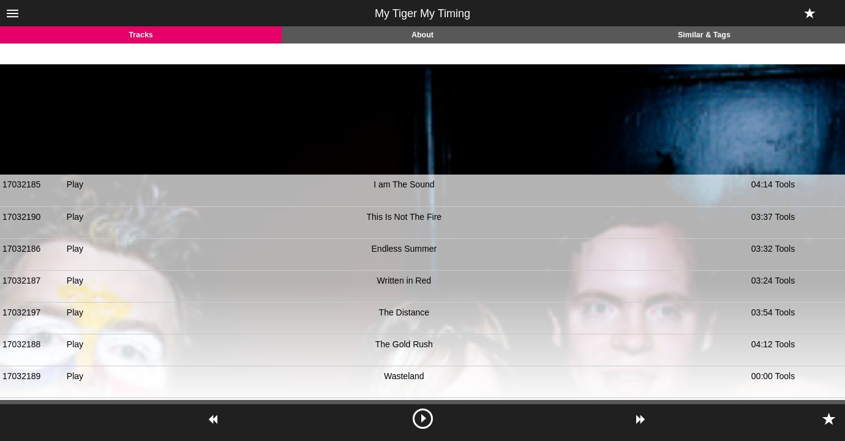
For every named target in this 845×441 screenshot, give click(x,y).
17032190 (21, 217)
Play (75, 184)
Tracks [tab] (141, 35)
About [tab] (422, 35)
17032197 (21, 312)
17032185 (21, 184)
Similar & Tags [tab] (704, 35)
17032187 (21, 280)
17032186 (21, 249)
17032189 (21, 376)
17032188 (21, 344)
